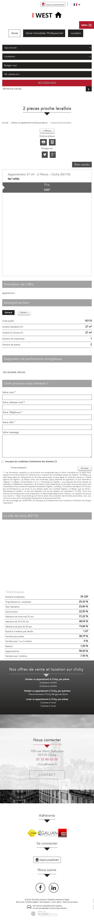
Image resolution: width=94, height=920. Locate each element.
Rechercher (47, 83)
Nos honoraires (44, 902)
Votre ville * (8, 422)
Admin (59, 902)
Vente (14, 33)
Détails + (24, 312)
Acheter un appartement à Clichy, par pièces (29, 123)
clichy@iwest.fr (47, 764)
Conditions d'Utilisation (72, 500)
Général (8, 312)
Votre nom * (9, 392)
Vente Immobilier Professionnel (44, 33)
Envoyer (85, 468)
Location (75, 33)
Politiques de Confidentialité (47, 500)
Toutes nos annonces (70, 902)
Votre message (10, 432)
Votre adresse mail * (13, 402)
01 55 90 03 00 (47, 759)
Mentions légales (32, 902)
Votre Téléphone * (12, 412)
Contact (47, 775)
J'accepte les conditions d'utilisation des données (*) (31, 461)
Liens (54, 902)
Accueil (5, 123)
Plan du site (20, 902)
